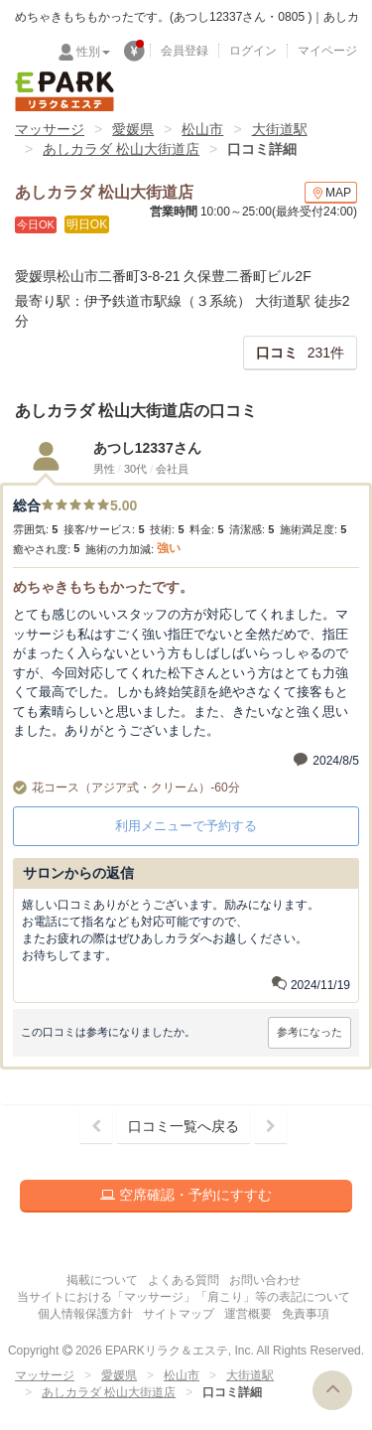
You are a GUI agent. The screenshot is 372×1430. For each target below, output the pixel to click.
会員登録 (184, 51)
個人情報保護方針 (85, 1314)
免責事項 (305, 1314)
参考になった (309, 1032)
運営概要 (248, 1314)
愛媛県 (133, 129)
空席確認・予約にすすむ (186, 1195)
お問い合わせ (265, 1280)
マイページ (327, 51)
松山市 (202, 129)
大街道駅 (280, 129)
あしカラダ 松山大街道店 (121, 149)
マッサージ (49, 129)
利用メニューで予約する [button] (186, 825)
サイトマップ (178, 1314)
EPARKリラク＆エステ (64, 91)
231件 (300, 352)
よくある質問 (183, 1280)
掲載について (102, 1280)
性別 (93, 52)
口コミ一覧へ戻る (183, 1126)
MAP (330, 193)
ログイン (253, 51)
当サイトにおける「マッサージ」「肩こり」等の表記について (183, 1297)
